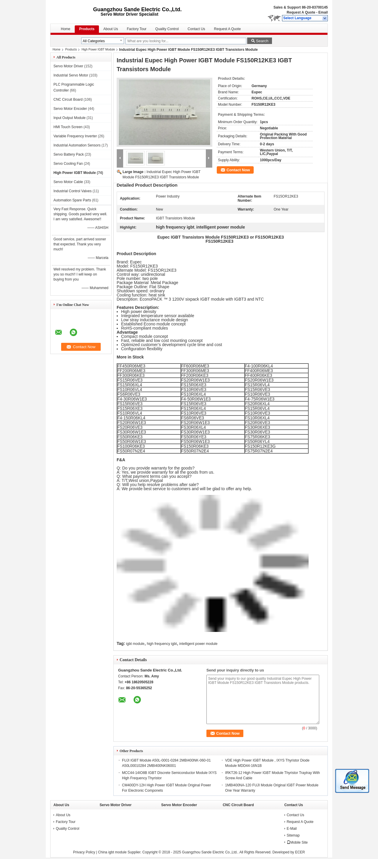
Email (323, 12)
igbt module (135, 644)
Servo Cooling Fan (68, 164)
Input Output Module (69, 118)
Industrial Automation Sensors (76, 145)
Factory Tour (136, 29)
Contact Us (196, 29)
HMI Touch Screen (68, 127)
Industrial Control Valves (72, 191)
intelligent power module (198, 644)
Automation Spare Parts (72, 200)
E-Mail (292, 829)
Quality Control (167, 29)
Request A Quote (301, 12)
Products (86, 29)
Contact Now (238, 170)
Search (262, 41)
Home (65, 29)
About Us (110, 29)
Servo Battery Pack (68, 154)
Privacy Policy (84, 852)
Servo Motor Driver (68, 66)
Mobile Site (297, 842)
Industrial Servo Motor (70, 75)
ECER (300, 852)
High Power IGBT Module (98, 49)
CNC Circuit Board (68, 99)
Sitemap (293, 835)
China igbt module (112, 852)
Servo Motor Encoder (70, 109)
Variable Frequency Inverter (75, 136)
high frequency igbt (162, 644)
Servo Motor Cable (68, 182)
